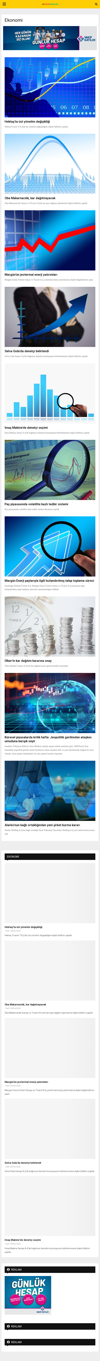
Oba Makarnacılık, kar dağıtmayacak (30, 198)
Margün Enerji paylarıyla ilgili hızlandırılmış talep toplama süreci (49, 581)
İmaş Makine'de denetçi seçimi (26, 427)
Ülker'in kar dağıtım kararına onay (28, 661)
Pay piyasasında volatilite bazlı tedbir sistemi (36, 504)
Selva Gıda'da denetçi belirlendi (27, 351)
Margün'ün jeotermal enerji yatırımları (31, 274)
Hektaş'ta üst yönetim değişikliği (27, 121)
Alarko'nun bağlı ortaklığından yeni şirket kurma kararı (42, 825)
